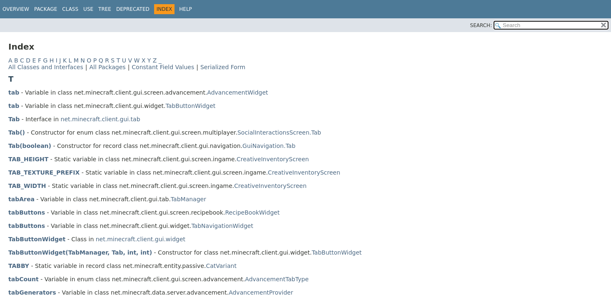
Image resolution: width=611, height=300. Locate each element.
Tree (104, 9)
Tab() (16, 132)
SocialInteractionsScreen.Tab (279, 132)
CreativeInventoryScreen (273, 159)
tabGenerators (32, 292)
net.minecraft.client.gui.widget (140, 239)
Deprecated (133, 9)
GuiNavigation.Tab (268, 145)
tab (13, 92)
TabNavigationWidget (222, 225)
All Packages (107, 67)
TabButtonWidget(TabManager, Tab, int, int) (80, 252)
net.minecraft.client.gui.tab (100, 119)
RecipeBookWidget (252, 212)
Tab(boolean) (29, 145)
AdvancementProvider (261, 292)
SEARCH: (481, 25)
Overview (15, 9)
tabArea (21, 199)
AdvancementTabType (277, 279)
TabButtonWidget (190, 105)
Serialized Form (222, 67)
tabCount (23, 279)
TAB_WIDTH (27, 185)
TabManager (188, 199)
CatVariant (221, 265)
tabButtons (26, 212)
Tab (14, 119)
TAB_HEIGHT (28, 159)
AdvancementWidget (237, 92)
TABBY (18, 265)
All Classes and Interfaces (45, 67)
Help (185, 9)
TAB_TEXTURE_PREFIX (44, 172)
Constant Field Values (163, 67)
